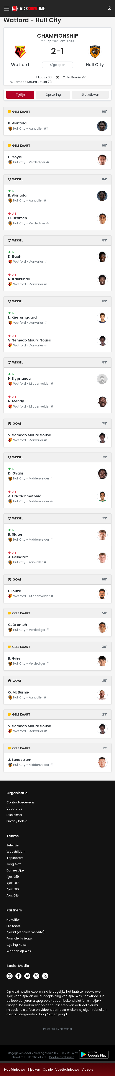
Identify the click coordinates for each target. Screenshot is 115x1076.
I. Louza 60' (44, 77)
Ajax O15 (13, 895)
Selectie (13, 845)
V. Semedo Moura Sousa (29, 340)
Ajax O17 (13, 883)
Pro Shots (14, 926)
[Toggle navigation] (7, 9)
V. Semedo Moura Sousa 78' (31, 82)
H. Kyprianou (19, 378)
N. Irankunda (19, 279)
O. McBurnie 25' (74, 77)
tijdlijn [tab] (20, 94)
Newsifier (13, 919)
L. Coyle (15, 157)
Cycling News (16, 945)
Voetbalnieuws (67, 1069)
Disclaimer (14, 815)
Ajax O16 (13, 889)
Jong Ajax (14, 864)
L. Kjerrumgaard (22, 317)
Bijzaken (34, 1069)
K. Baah (14, 256)
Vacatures (14, 808)
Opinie (48, 1069)
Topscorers (15, 858)
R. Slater (15, 534)
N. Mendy (16, 401)
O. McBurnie (18, 692)
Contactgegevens (20, 802)
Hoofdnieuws (14, 1069)
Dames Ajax (15, 870)
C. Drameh (17, 218)
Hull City (95, 64)
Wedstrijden (16, 851)
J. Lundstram (19, 759)
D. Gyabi (15, 473)
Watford (20, 64)
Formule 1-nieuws (20, 938)
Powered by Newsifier (57, 1029)
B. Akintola (17, 123)
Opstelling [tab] (53, 94)
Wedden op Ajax (19, 951)
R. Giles (14, 658)
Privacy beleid (17, 821)
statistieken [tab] (90, 94)
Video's (87, 1069)
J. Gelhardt (18, 557)
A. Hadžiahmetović (24, 496)
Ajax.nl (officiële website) (26, 932)
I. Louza (14, 591)
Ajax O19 (13, 876)
